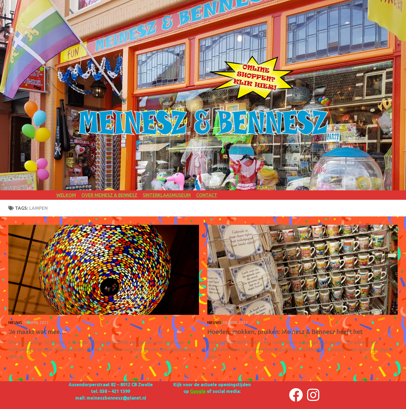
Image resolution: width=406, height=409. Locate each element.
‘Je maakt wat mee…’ (37, 331)
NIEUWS (15, 322)
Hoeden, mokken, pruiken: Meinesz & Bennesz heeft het (285, 331)
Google (198, 391)
